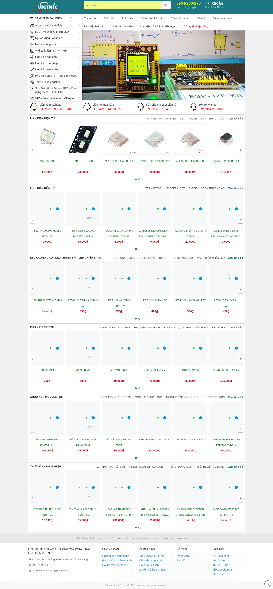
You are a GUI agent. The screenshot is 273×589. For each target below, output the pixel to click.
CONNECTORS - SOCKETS (114, 327)
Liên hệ (201, 18)
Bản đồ (180, 560)
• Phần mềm (140, 538)
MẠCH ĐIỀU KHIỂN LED (211, 257)
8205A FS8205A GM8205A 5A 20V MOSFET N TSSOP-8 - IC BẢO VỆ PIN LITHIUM (155, 236)
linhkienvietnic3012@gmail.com (50, 570)
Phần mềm (128, 18)
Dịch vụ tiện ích (149, 565)
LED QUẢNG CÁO (125, 257)
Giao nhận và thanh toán (117, 560)
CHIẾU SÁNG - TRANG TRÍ (155, 257)
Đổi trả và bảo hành (114, 565)
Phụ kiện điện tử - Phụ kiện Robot (55, 75)
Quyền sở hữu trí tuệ (152, 569)
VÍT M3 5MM (47, 370)
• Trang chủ (106, 538)
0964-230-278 (188, 3)
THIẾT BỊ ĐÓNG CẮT (179, 466)
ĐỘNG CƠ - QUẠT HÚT (177, 327)
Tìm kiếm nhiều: (86, 538)
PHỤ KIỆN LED (184, 257)
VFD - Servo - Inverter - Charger (54, 98)
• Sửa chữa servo (187, 538)
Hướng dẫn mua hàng (115, 555)
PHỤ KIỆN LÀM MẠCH (147, 327)
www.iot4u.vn (161, 585)
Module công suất (46, 44)
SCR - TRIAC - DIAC (213, 118)
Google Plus (223, 569)
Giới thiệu (108, 18)
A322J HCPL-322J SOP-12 (190, 161)
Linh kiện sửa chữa (46, 69)
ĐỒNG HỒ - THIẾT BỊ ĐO (210, 327)
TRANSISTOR (153, 118)
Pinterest (221, 574)
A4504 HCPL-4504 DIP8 (226, 161)
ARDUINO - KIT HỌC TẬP (116, 397)
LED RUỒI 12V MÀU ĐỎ (154, 300)
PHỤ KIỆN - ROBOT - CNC (209, 397)
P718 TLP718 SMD (83, 161)
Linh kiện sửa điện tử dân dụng (158, 26)
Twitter (219, 560)
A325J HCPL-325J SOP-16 (119, 161)
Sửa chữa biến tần (152, 18)
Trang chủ (182, 555)
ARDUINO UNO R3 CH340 (190, 439)
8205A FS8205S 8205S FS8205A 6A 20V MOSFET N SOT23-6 (226, 236)
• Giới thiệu (123, 538)
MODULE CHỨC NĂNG (148, 397)
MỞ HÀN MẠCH (190, 370)
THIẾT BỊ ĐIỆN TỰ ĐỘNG (210, 466)
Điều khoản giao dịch (152, 560)
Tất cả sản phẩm (222, 18)
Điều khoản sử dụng (151, 555)
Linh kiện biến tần (94, 26)
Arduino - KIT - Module (49, 25)
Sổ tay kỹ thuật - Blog (196, 26)
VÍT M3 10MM (83, 370)
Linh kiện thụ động (46, 63)
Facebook (221, 555)
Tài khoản (214, 3)
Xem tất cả (234, 118)
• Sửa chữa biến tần (161, 538)
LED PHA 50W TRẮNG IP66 (47, 300)
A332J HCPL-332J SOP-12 (154, 161)
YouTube (220, 565)
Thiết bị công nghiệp (47, 82)
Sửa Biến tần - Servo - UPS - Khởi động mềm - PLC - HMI (56, 90)
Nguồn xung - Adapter (48, 38)
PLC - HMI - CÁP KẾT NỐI (110, 466)
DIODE (193, 118)
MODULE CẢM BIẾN (178, 397)
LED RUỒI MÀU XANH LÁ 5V (190, 300)
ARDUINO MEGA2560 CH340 (154, 439)
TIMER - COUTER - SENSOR (146, 466)
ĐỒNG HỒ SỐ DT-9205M (226, 370)
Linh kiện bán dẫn (46, 56)
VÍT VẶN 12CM (119, 370)
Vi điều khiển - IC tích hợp (51, 50)
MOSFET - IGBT (175, 118)
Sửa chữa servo (180, 18)
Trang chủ (90, 18)
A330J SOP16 (47, 161)
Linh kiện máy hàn (122, 26)
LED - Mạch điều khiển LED (52, 31)
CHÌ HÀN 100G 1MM (154, 370)
